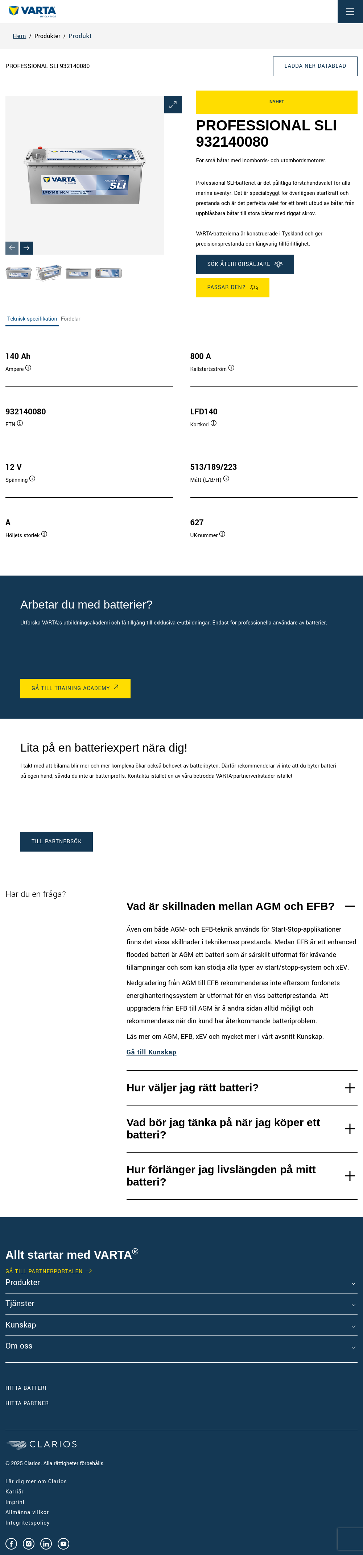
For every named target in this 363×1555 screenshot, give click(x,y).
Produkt (80, 36)
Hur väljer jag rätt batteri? (193, 1088)
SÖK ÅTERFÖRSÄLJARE (245, 264)
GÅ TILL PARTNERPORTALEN (44, 1271)
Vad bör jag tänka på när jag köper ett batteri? (223, 1128)
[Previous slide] (11, 248)
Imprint (15, 1502)
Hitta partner (27, 1403)
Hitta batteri (26, 1388)
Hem (19, 36)
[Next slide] (26, 248)
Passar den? (232, 287)
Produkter (22, 1283)
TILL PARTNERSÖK (57, 841)
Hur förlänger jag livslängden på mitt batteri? (221, 1175)
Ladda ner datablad (315, 66)
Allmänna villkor (27, 1512)
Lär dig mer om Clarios (36, 1481)
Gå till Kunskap (152, 1052)
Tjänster (19, 1304)
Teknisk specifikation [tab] (32, 319)
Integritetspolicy (27, 1523)
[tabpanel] (181, 445)
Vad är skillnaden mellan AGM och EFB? (231, 906)
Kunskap (20, 1325)
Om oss (19, 1346)
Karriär (14, 1492)
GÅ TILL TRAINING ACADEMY (71, 688)
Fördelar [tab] (71, 319)
